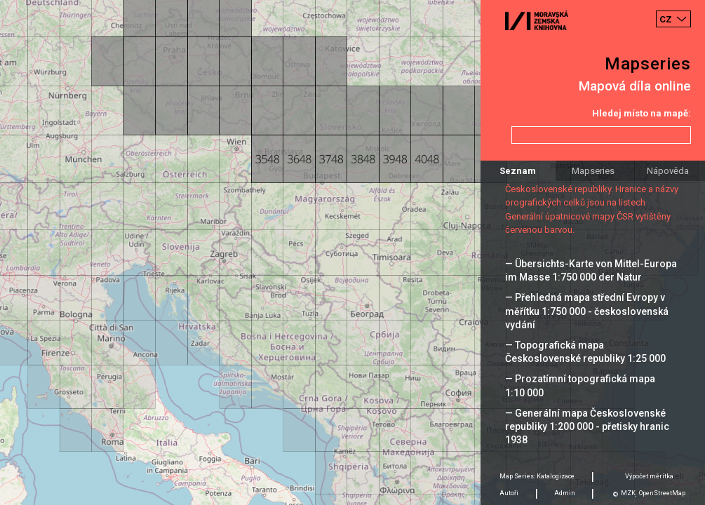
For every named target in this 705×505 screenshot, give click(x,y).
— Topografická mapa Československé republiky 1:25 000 (585, 351)
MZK (628, 493)
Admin (564, 493)
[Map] (352, 252)
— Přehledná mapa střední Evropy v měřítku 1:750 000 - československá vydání (587, 311)
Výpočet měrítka (649, 476)
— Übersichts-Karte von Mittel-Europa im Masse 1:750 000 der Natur (591, 270)
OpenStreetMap (662, 493)
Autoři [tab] (508, 493)
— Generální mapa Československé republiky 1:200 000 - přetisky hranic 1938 (587, 426)
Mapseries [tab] (593, 171)
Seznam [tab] (517, 171)
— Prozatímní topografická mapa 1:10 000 (580, 385)
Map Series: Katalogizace (537, 476)
